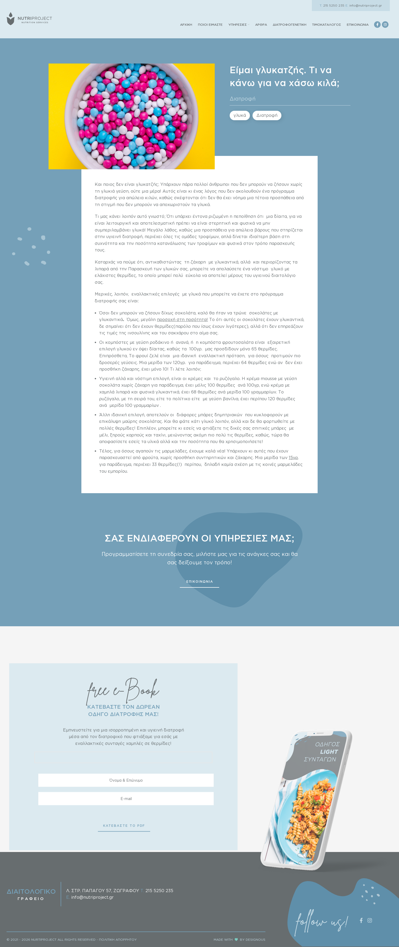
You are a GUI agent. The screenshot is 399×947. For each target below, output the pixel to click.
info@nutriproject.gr (363, 5)
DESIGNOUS (255, 939)
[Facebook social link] (377, 25)
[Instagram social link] (385, 25)
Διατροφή (243, 98)
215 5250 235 (332, 5)
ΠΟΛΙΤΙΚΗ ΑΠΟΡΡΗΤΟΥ (118, 939)
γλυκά (240, 115)
